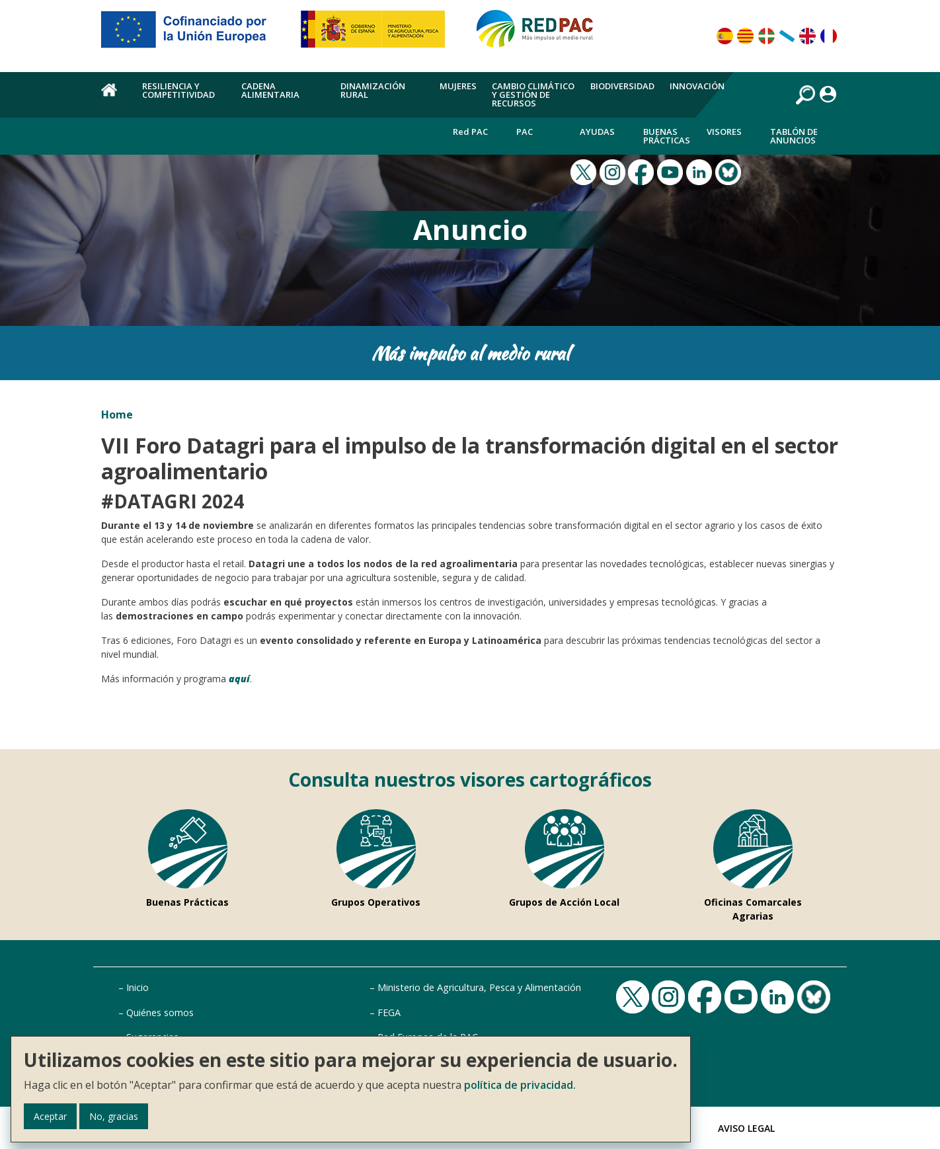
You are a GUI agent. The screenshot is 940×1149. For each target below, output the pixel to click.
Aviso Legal (746, 1128)
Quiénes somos (160, 1012)
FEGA (389, 1012)
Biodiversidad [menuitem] (622, 86)
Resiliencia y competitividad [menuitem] (178, 90)
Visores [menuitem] (724, 132)
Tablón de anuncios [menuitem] (794, 136)
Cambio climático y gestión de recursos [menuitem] (533, 94)
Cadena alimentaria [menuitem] (270, 90)
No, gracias (113, 1116)
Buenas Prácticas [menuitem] (666, 136)
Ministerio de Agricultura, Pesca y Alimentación (479, 987)
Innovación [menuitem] (697, 86)
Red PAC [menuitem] (470, 132)
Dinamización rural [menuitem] (372, 90)
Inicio (137, 987)
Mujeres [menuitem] (458, 86)
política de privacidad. (520, 1085)
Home (117, 414)
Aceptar (50, 1116)
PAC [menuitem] (524, 132)
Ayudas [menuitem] (597, 132)
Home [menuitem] (114, 97)
